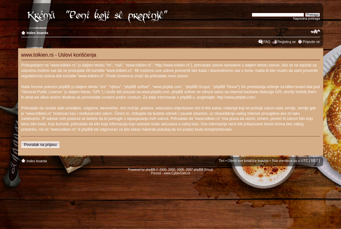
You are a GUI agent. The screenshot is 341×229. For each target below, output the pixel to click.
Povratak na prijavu (40, 144)
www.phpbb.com (155, 92)
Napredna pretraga (306, 18)
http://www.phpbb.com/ (236, 97)
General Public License (42, 92)
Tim (221, 161)
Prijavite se (311, 42)
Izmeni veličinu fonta (315, 31)
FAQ (266, 42)
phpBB (150, 169)
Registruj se (286, 42)
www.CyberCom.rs (177, 173)
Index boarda (37, 33)
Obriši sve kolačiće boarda (248, 161)
